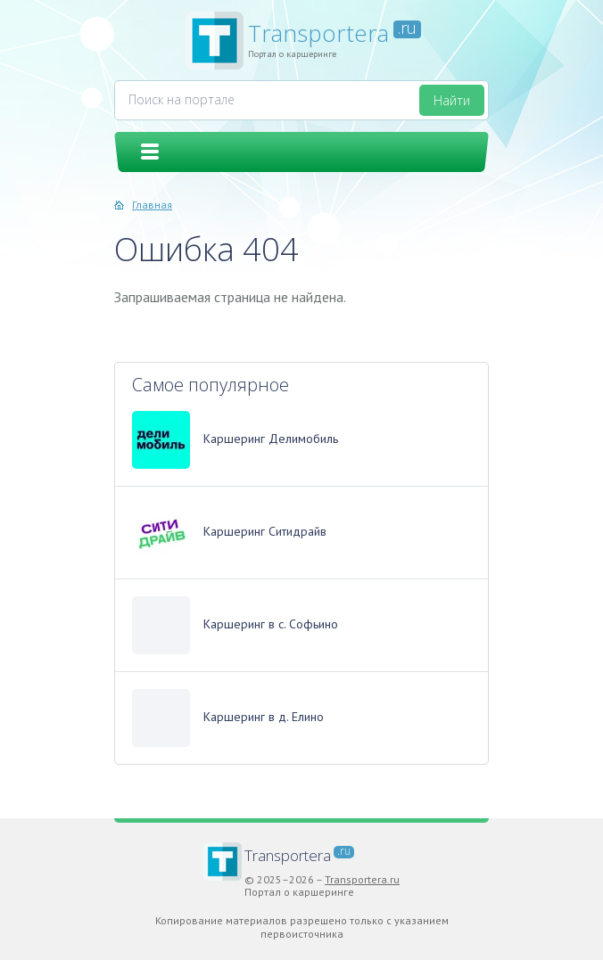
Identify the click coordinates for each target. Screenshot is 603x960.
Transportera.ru (362, 879)
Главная (152, 204)
